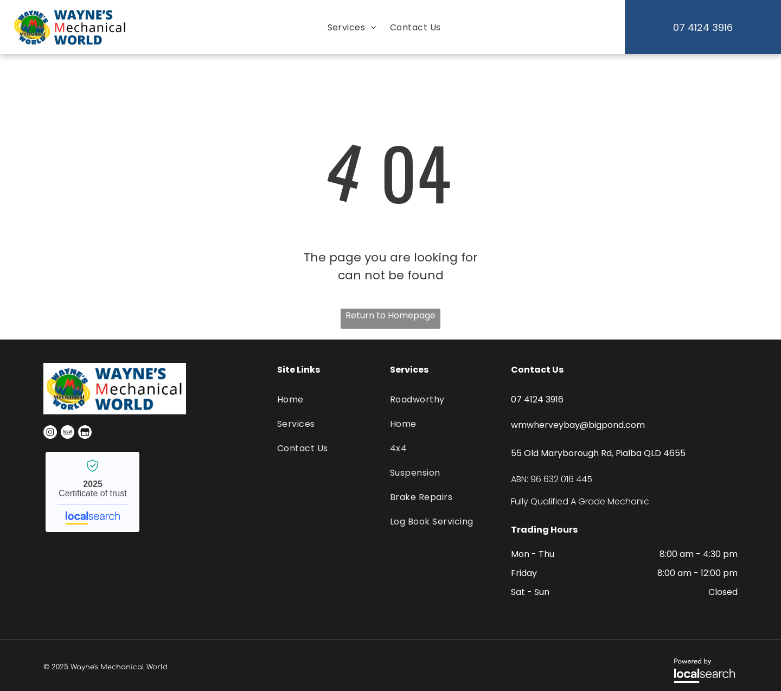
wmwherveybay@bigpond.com (578, 425)
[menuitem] (350, 27)
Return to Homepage (390, 315)
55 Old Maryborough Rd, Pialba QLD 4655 (598, 453)
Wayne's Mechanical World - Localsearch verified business (92, 492)
